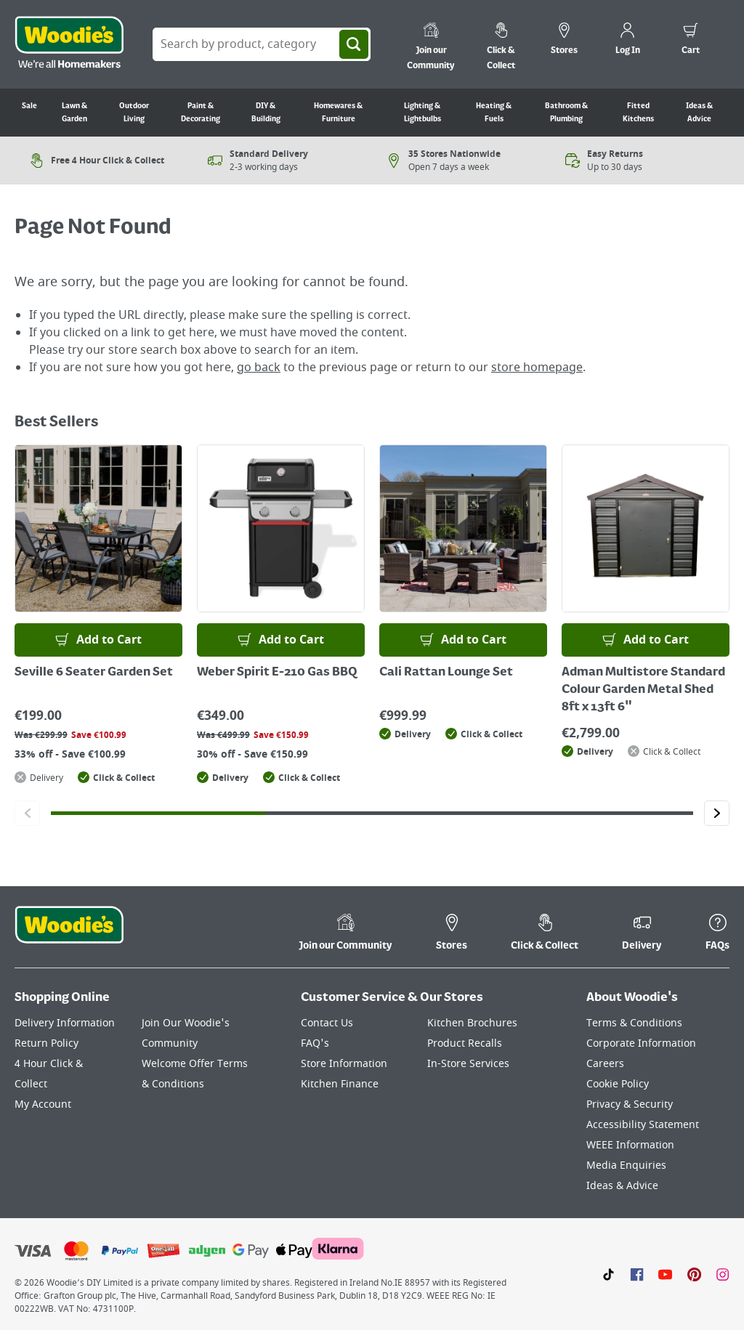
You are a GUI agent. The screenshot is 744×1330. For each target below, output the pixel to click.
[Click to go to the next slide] (716, 813)
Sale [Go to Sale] (29, 106)
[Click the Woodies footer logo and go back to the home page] (69, 934)
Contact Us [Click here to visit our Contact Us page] (327, 1023)
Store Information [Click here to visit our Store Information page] (344, 1063)
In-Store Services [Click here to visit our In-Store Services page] (468, 1063)
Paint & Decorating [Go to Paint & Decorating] (200, 112)
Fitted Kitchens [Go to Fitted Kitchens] (638, 112)
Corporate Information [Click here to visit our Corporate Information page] (641, 1043)
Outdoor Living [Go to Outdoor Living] (134, 112)
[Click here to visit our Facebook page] (637, 1274)
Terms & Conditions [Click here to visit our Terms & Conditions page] (634, 1023)
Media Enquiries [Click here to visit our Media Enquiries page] (626, 1165)
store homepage (537, 367)
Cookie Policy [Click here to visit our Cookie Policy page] (617, 1084)
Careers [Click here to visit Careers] (605, 1063)
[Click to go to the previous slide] (27, 813)
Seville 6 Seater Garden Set (94, 672)
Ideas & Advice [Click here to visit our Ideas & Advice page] (622, 1185)
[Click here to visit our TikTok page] (608, 1274)
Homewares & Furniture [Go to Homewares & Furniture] (338, 112)
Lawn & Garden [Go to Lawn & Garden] (74, 112)
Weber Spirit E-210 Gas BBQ (277, 672)
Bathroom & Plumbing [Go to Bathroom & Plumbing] (566, 112)
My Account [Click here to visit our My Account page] (43, 1104)
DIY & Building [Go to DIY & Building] (265, 112)
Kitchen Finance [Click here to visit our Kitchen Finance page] (340, 1084)
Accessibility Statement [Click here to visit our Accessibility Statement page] (642, 1124)
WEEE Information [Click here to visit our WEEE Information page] (630, 1145)
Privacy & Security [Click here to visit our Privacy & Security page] (629, 1104)
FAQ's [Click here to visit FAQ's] (315, 1043)
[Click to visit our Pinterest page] (694, 1274)
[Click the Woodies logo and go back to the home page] (69, 44)
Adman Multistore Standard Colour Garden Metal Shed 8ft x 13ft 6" (643, 690)
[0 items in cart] (690, 40)
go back (258, 367)
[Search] (354, 44)
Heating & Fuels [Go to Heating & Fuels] (494, 112)
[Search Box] (262, 44)
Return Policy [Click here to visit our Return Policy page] (46, 1043)
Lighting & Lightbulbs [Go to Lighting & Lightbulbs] (422, 112)
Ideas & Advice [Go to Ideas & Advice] (699, 112)
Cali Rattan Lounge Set (446, 672)
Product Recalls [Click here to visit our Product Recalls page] (464, 1043)
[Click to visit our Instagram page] (722, 1274)
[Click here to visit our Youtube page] (665, 1274)
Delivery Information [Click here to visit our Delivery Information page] (65, 1023)
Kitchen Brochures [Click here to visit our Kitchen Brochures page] (472, 1023)
